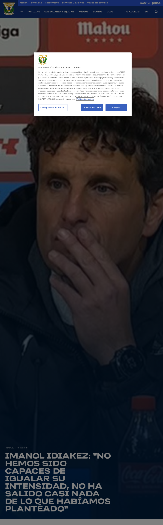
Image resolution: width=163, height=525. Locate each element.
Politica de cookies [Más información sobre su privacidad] (85, 99)
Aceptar (116, 107)
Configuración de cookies (53, 107)
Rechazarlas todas (92, 107)
